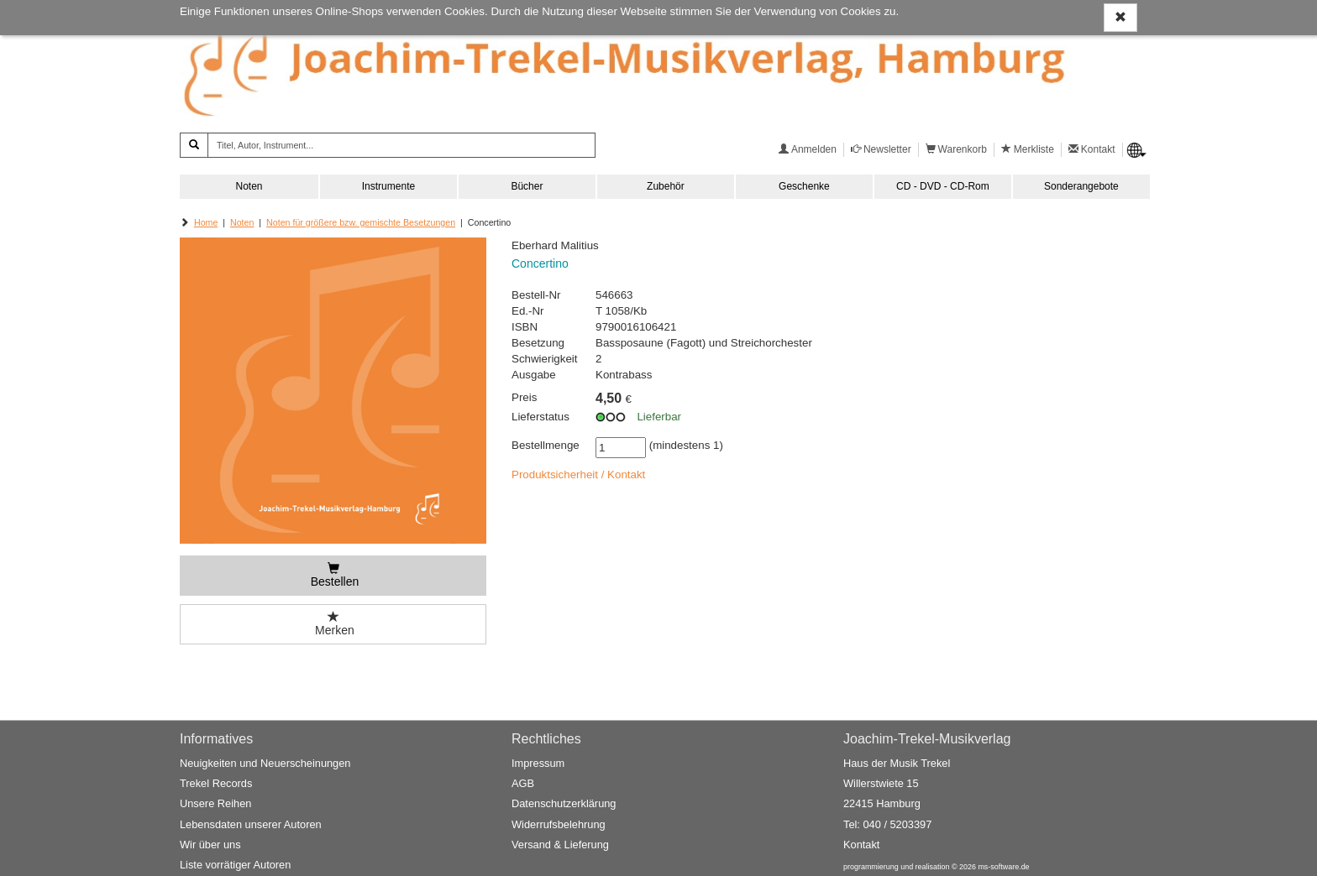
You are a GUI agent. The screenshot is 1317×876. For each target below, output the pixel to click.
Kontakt (861, 844)
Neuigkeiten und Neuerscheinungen (265, 763)
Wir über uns (210, 844)
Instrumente (388, 186)
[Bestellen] (333, 575)
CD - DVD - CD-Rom (942, 186)
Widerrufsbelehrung (559, 824)
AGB (523, 784)
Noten (248, 186)
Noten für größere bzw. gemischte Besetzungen (360, 222)
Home (206, 222)
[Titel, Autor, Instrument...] (401, 145)
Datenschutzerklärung (564, 804)
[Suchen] (194, 145)
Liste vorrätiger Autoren (235, 865)
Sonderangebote (1081, 186)
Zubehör (666, 186)
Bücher (527, 186)
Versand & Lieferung (560, 844)
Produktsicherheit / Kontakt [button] (578, 474)
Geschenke (804, 186)
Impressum (538, 763)
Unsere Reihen (215, 804)
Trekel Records (216, 784)
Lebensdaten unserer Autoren (251, 824)
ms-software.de (1003, 867)
